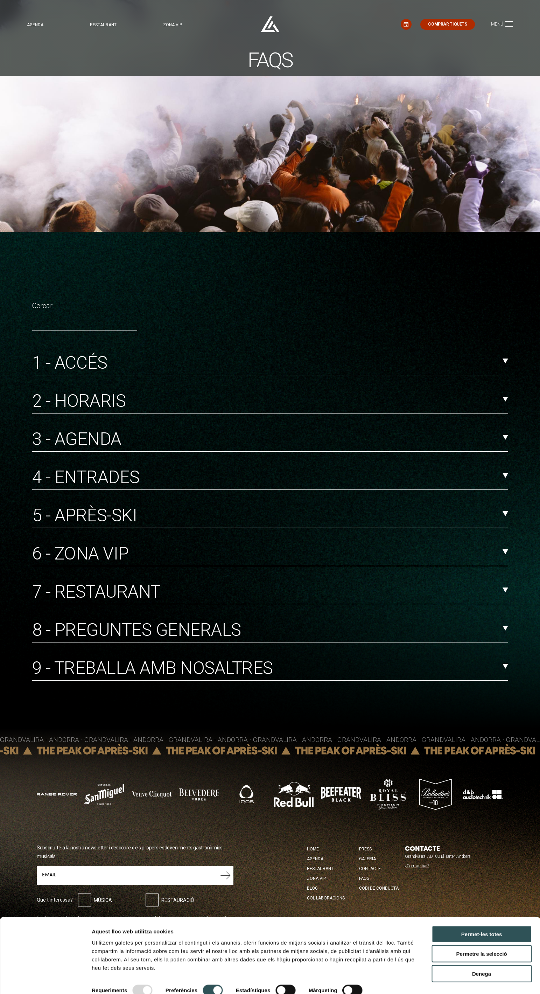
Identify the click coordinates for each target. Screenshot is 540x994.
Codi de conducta (379, 888)
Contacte (370, 868)
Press (365, 849)
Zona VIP (172, 24)
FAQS (364, 878)
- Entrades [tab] (270, 477)
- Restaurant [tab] (270, 592)
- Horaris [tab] (270, 401)
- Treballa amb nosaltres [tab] (270, 668)
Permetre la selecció (481, 933)
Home (313, 849)
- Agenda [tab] (270, 439)
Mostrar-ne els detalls (119, 980)
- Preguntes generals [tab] (270, 630)
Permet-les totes (481, 913)
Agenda (35, 24)
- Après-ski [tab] (270, 515)
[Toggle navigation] (502, 24)
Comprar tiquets (447, 24)
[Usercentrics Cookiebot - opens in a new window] (45, 980)
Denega (481, 953)
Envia (225, 875)
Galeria (367, 858)
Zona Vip (316, 878)
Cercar (42, 305)
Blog (312, 888)
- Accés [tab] (270, 363)
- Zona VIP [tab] (270, 553)
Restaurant (103, 24)
